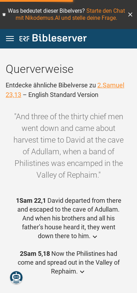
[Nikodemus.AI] (16, 277)
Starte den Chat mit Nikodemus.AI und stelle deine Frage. (70, 14)
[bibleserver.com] (53, 39)
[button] (130, 14)
